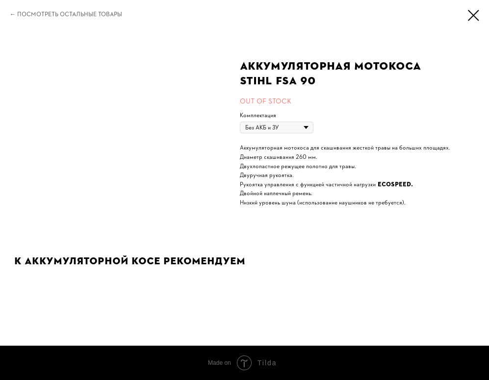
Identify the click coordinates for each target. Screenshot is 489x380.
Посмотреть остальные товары (69, 14)
